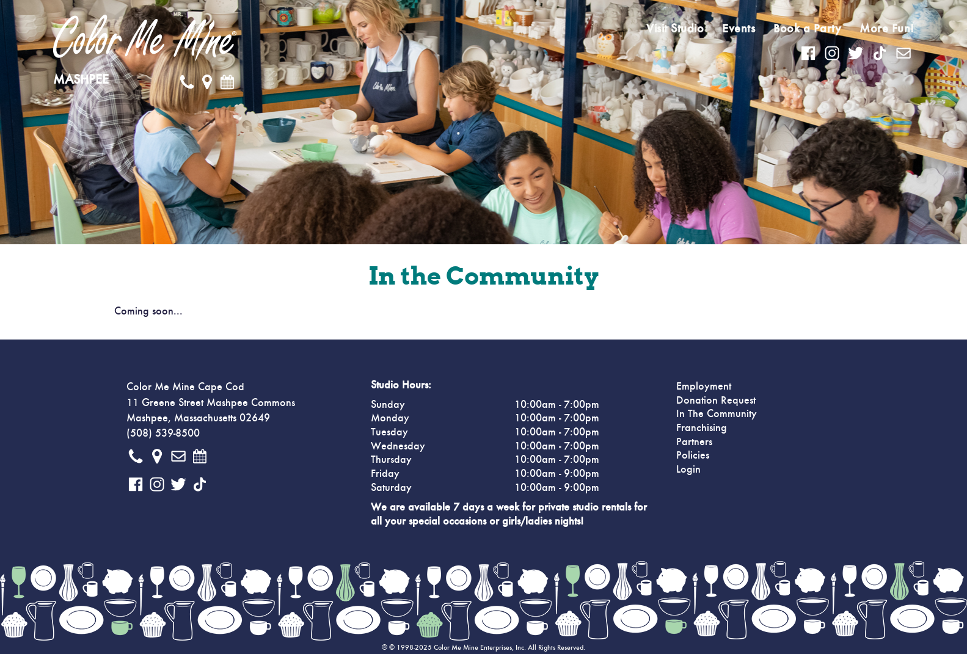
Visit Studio (675, 29)
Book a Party (807, 29)
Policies (692, 455)
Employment (703, 386)
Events (738, 29)
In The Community (716, 414)
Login (688, 469)
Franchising (701, 428)
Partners (694, 442)
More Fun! (886, 29)
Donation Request (716, 400)
